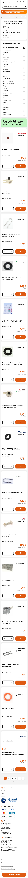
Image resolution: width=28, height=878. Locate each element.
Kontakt (3, 796)
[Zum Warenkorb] (24, 2)
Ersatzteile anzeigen (14, 874)
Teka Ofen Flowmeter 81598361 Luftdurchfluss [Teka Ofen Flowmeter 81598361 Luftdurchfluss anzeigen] (10, 192)
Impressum (4, 856)
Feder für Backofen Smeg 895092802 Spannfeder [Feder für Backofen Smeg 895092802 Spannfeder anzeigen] (12, 493)
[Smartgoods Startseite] (8, 2)
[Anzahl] (8, 166)
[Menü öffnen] (3, 2)
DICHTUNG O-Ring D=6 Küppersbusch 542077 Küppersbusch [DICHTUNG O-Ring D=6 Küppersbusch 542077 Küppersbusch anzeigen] (12, 150)
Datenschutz (4, 859)
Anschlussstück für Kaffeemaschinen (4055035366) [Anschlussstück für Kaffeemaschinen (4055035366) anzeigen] (12, 535)
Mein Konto (4, 790)
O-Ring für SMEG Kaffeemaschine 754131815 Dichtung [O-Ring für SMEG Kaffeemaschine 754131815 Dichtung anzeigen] (11, 278)
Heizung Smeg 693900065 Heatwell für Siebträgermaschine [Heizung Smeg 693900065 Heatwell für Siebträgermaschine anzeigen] (13, 622)
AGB (2, 863)
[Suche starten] (25, 6)
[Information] (17, 2)
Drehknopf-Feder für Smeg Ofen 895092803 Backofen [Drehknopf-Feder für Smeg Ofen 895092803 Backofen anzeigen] (11, 235)
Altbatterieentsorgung (7, 866)
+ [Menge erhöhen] (11, 166)
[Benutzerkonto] (20, 2)
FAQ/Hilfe (3, 793)
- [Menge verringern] (4, 166)
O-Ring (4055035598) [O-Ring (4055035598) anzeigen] (8, 708)
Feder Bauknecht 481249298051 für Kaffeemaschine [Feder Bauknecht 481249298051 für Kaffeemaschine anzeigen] (12, 665)
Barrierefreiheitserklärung (8, 869)
